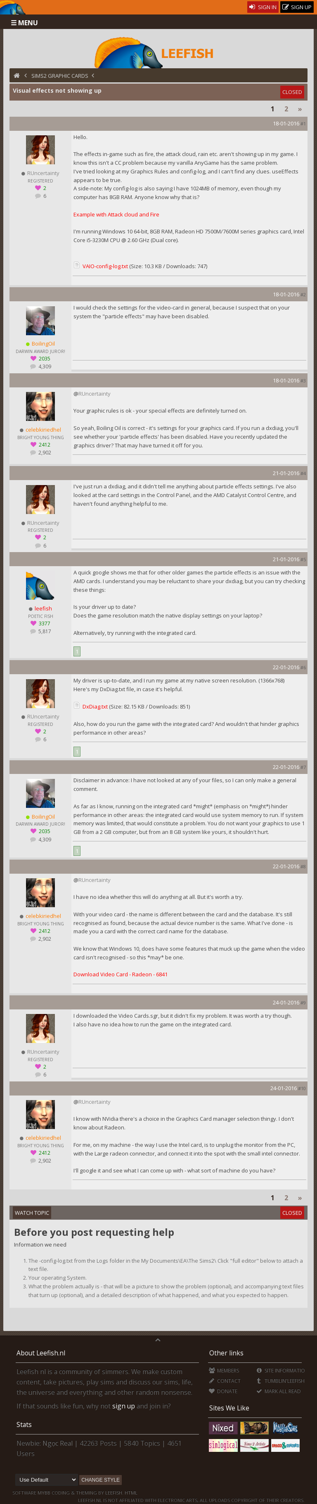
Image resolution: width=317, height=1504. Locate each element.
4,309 (44, 366)
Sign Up (297, 7)
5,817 (44, 631)
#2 (303, 294)
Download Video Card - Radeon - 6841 (120, 974)
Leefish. (114, 1493)
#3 (303, 380)
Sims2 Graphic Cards (59, 75)
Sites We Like (229, 1408)
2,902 (44, 452)
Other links (226, 1352)
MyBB (44, 1493)
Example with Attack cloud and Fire (116, 214)
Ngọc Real (58, 1443)
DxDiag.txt (95, 706)
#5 (303, 559)
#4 (303, 473)
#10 (302, 1088)
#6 (303, 667)
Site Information (282, 1370)
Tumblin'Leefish (280, 1380)
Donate (223, 1391)
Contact (225, 1380)
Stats (24, 1424)
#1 (303, 123)
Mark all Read (278, 1391)
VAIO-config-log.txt (105, 266)
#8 (303, 866)
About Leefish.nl (41, 1352)
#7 (303, 767)
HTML (130, 1493)
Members (224, 1370)
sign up (123, 1405)
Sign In (263, 7)
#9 (303, 1002)
